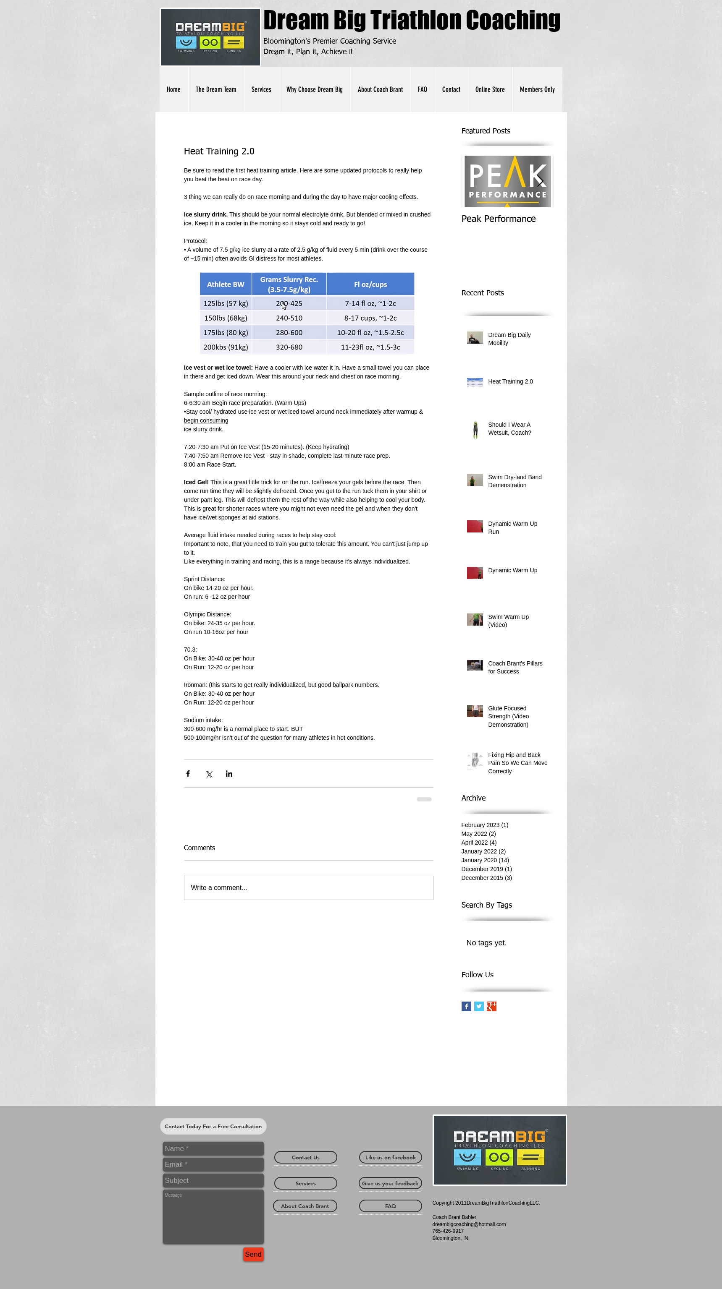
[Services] (305, 1183)
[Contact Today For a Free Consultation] (213, 1126)
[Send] (253, 1254)
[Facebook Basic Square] (466, 1006)
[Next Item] (540, 181)
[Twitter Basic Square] (479, 1006)
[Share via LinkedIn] (229, 774)
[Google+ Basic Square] (491, 1006)
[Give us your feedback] (390, 1183)
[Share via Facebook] (188, 774)
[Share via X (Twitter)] (209, 774)
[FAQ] (390, 1206)
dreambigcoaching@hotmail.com (469, 1224)
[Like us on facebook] (390, 1157)
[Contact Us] (305, 1157)
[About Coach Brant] (305, 1206)
